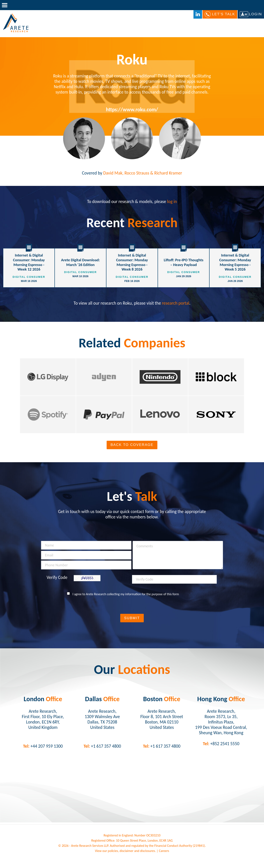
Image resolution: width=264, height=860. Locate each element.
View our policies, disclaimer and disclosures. (125, 851)
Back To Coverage (132, 445)
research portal (175, 303)
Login (255, 14)
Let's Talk (223, 14)
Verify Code (57, 577)
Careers (164, 851)
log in (172, 201)
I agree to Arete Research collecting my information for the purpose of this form (126, 594)
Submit (132, 618)
